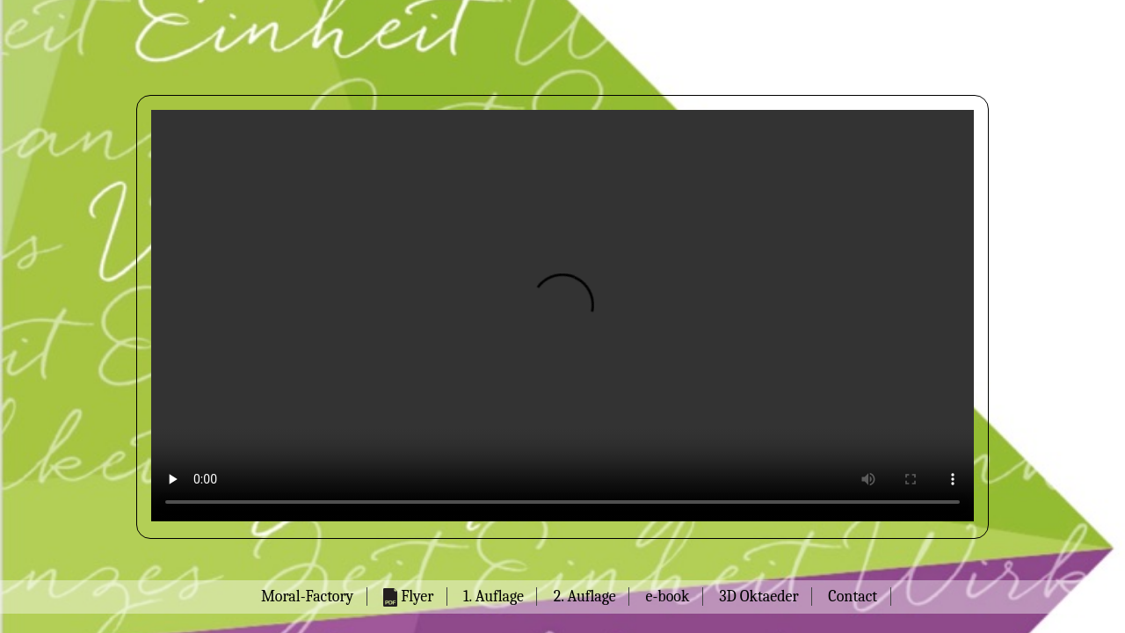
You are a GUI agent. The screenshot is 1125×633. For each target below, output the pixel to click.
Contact (852, 596)
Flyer (408, 596)
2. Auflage (585, 596)
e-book (667, 596)
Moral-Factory (307, 596)
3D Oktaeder (758, 596)
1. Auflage (493, 596)
